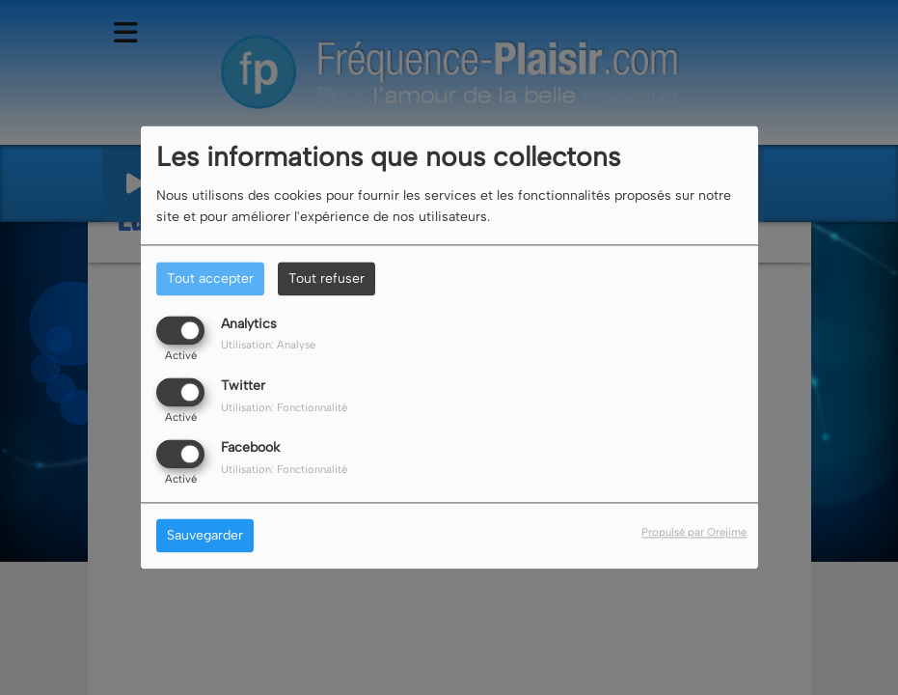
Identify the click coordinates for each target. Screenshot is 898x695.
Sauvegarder (205, 536)
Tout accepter (210, 278)
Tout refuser (326, 278)
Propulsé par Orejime (694, 533)
